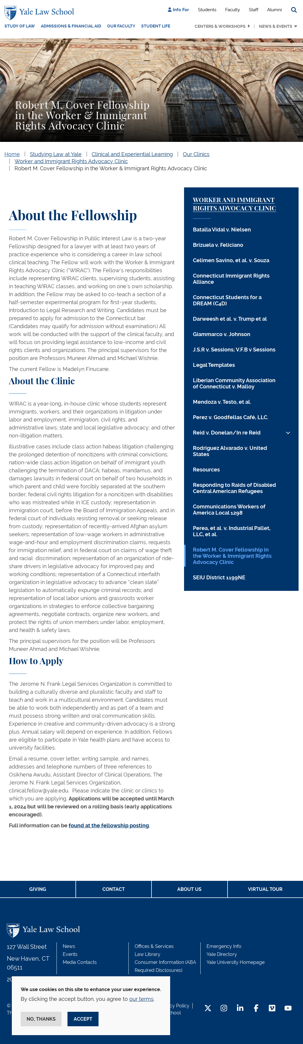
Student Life (155, 26)
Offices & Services (154, 946)
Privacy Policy (174, 1006)
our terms (141, 999)
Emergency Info (224, 946)
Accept (83, 1019)
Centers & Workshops (220, 26)
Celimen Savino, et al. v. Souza (231, 260)
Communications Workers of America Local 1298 (229, 509)
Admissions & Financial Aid (71, 26)
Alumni (274, 9)
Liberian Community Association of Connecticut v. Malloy (234, 383)
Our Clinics (196, 154)
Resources (206, 469)
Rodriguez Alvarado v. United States (230, 451)
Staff (253, 9)
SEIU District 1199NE (219, 577)
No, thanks (41, 1019)
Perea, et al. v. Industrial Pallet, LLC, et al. (231, 531)
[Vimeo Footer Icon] (272, 1008)
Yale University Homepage (236, 962)
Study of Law (19, 26)
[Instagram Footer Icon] (224, 1008)
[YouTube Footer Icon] (288, 1008)
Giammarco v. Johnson (221, 334)
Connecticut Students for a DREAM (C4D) (227, 300)
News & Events (275, 26)
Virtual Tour (265, 889)
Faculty (232, 9)
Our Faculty (121, 26)
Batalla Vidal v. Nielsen (222, 229)
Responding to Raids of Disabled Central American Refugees (234, 488)
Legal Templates (214, 365)
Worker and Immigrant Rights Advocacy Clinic (71, 161)
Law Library (147, 954)
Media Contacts (80, 962)
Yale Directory (222, 954)
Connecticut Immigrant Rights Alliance (231, 279)
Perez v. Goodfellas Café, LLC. (230, 417)
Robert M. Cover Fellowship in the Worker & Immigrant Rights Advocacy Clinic (110, 168)
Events (70, 954)
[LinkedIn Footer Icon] (240, 1008)
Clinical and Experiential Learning (132, 154)
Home (12, 154)
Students (207, 9)
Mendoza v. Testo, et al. (222, 402)
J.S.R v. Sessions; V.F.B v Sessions (234, 349)
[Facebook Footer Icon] (256, 1008)
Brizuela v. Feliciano (218, 245)
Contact (113, 889)
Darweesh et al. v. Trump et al (230, 319)
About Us (189, 889)
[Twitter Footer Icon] (208, 1008)
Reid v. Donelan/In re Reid (227, 432)
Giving (37, 889)
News (69, 946)
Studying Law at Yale (56, 154)
